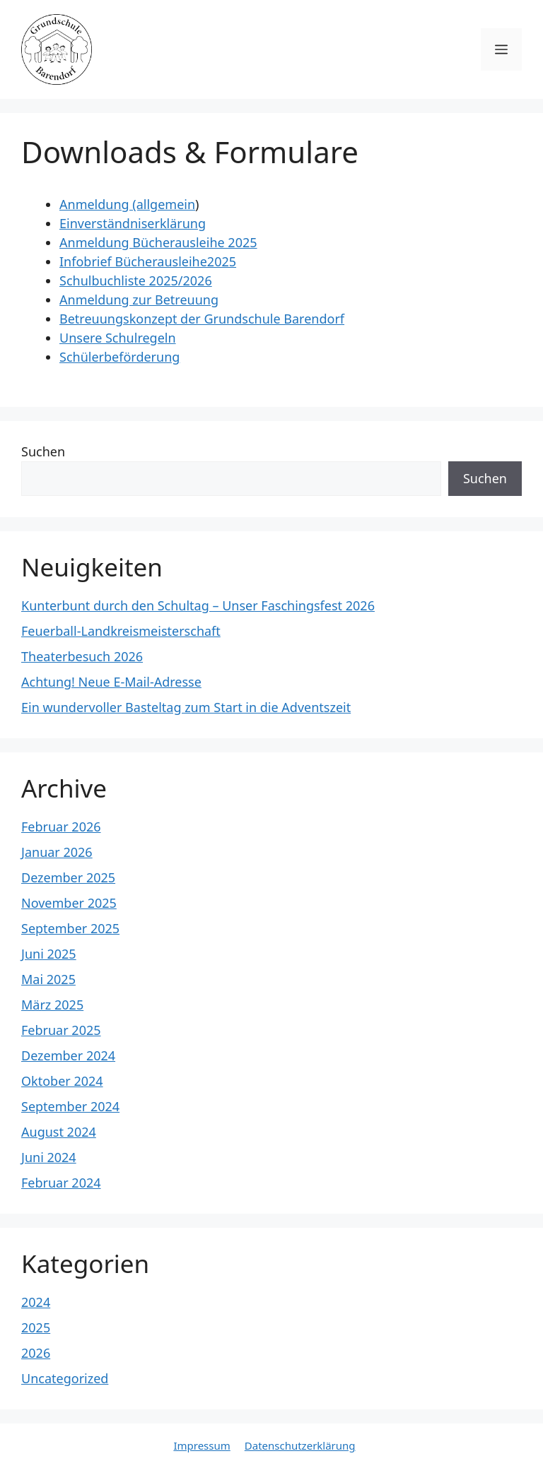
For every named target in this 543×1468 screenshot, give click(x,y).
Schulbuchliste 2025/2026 (135, 280)
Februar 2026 (61, 826)
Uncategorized (64, 1378)
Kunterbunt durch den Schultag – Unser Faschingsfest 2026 (198, 605)
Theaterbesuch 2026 (82, 656)
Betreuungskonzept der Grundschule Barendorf (201, 318)
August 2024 (58, 1131)
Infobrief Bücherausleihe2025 (147, 261)
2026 (35, 1352)
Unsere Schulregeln (117, 337)
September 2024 (70, 1106)
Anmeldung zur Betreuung (138, 299)
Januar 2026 (57, 851)
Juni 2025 (48, 953)
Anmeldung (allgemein (127, 204)
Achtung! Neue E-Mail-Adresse (111, 681)
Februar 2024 (61, 1182)
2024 (35, 1302)
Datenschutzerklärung (300, 1445)
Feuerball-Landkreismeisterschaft (121, 630)
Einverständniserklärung (132, 223)
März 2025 (52, 1004)
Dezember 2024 (68, 1055)
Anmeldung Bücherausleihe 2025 (158, 242)
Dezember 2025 (68, 877)
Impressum (201, 1445)
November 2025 (69, 902)
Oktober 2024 (62, 1080)
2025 (35, 1327)
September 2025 (70, 928)
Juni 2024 (48, 1157)
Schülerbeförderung (119, 356)
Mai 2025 (48, 979)
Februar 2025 (61, 1030)
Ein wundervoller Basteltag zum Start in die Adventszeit (186, 707)
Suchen (43, 451)
